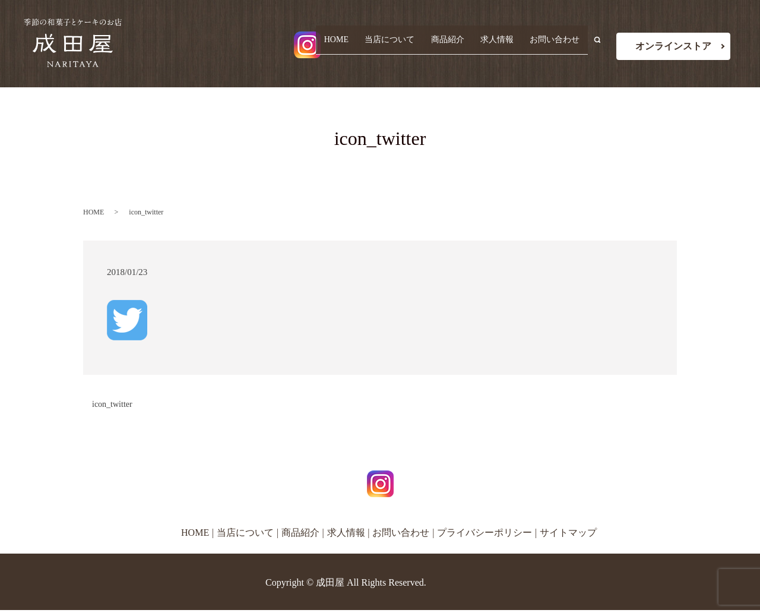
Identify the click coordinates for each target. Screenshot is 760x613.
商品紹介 (454, 44)
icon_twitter (112, 404)
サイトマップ (568, 532)
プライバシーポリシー (484, 532)
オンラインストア (673, 46)
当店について (400, 44)
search (602, 45)
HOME (349, 44)
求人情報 (501, 44)
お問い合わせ (556, 44)
